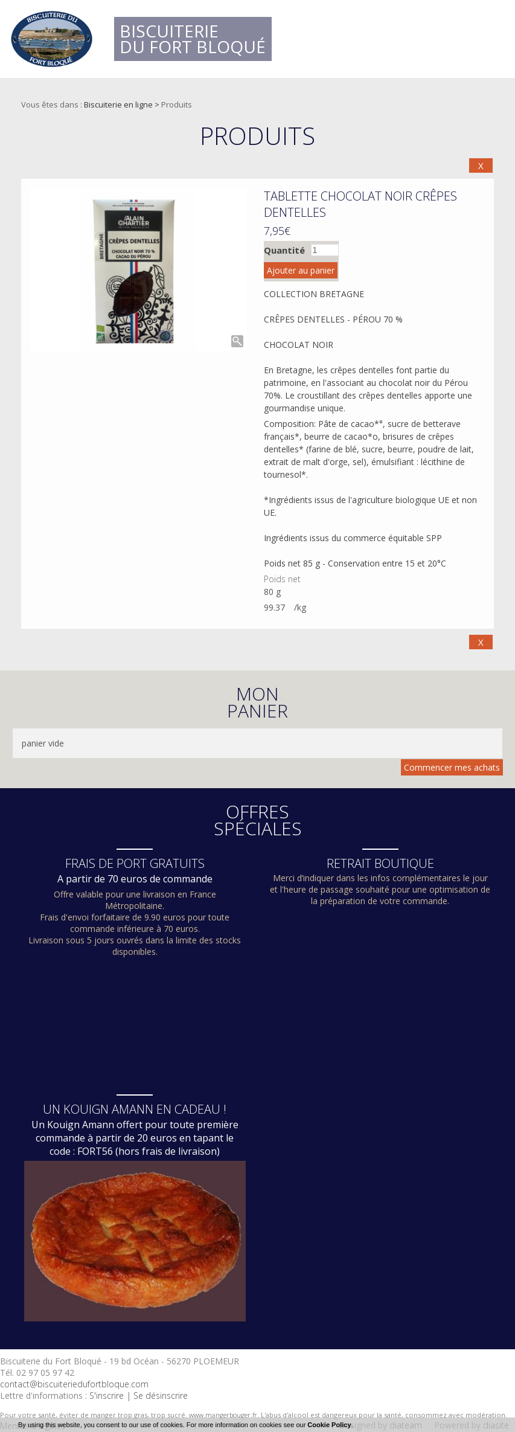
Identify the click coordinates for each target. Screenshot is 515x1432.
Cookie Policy (329, 1424)
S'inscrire (106, 1395)
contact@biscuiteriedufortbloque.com (74, 1384)
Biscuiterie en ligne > (122, 104)
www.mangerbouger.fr (223, 1414)
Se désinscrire (160, 1395)
